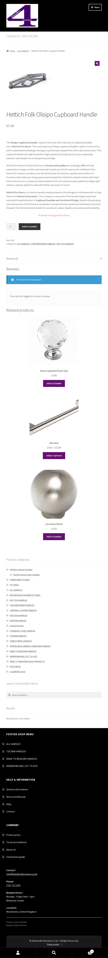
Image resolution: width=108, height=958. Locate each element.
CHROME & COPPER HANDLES (23, 610)
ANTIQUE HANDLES (18, 615)
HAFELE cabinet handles (21, 569)
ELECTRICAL (15, 666)
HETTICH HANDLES (65, 243)
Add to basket (29, 226)
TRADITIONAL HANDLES (21, 641)
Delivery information (17, 789)
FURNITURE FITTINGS (20, 579)
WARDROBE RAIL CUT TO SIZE (23, 656)
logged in (28, 296)
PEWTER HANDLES (18, 620)
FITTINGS (14, 584)
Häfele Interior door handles (26, 574)
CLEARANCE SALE (17, 671)
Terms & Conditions (16, 842)
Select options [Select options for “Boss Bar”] (54, 455)
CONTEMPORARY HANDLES (43, 243)
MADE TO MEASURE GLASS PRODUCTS (27, 661)
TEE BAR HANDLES (18, 635)
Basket (83, 950)
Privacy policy (13, 834)
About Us (11, 849)
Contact (10, 811)
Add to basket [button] (54, 383)
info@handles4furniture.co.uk (21, 874)
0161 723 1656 (13, 885)
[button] (97, 63)
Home (12, 51)
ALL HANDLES (23, 51)
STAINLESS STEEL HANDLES (22, 631)
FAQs (8, 804)
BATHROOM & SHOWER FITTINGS (25, 595)
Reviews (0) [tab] (12, 258)
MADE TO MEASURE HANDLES (23, 651)
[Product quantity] (11, 226)
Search (54, 953)
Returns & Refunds (16, 796)
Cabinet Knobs (17, 625)
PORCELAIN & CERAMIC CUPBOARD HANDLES (30, 646)
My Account (18, 953)
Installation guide (15, 856)
